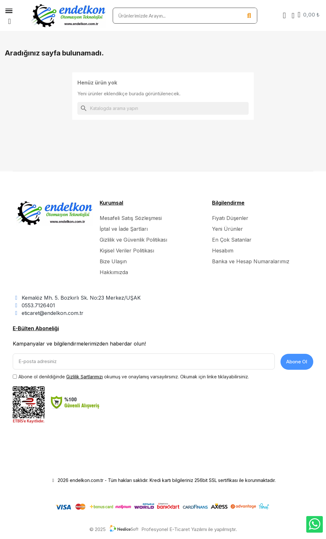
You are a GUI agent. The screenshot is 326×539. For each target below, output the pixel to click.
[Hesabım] (293, 15)
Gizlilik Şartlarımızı (84, 376)
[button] (9, 21)
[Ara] (163, 108)
